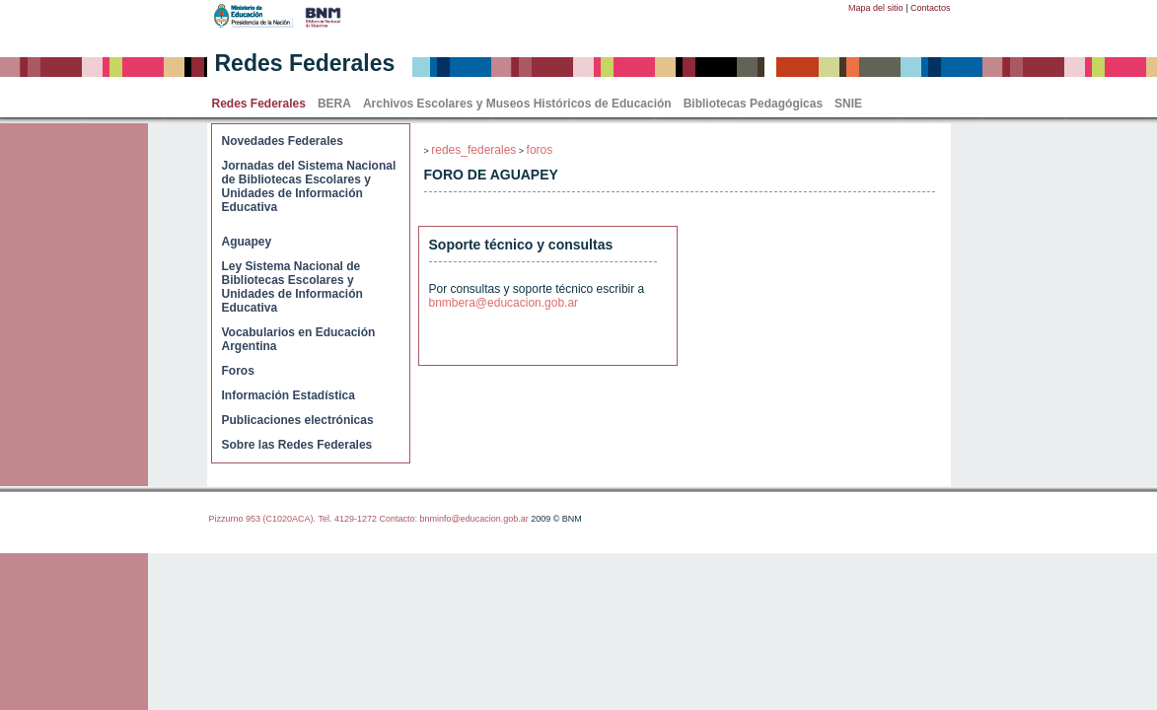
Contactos (930, 8)
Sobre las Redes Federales (297, 445)
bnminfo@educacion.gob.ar (473, 519)
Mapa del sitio (876, 8)
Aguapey (247, 241)
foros (540, 150)
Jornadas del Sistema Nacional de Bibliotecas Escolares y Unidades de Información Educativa (309, 186)
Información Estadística (288, 395)
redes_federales (473, 150)
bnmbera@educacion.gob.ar (504, 303)
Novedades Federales (282, 141)
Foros (238, 371)
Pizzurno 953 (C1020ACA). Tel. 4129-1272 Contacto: (314, 519)
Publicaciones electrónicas (298, 420)
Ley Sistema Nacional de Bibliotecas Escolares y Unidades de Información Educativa (292, 287)
